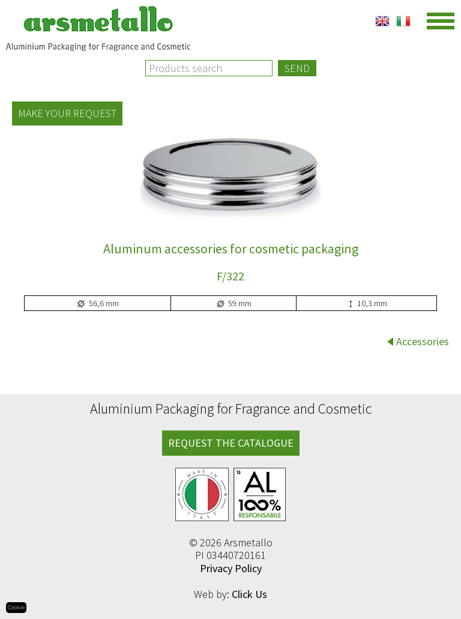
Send (297, 68)
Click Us (249, 594)
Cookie (16, 607)
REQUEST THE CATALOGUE (231, 443)
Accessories (422, 341)
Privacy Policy (231, 568)
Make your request (67, 113)
